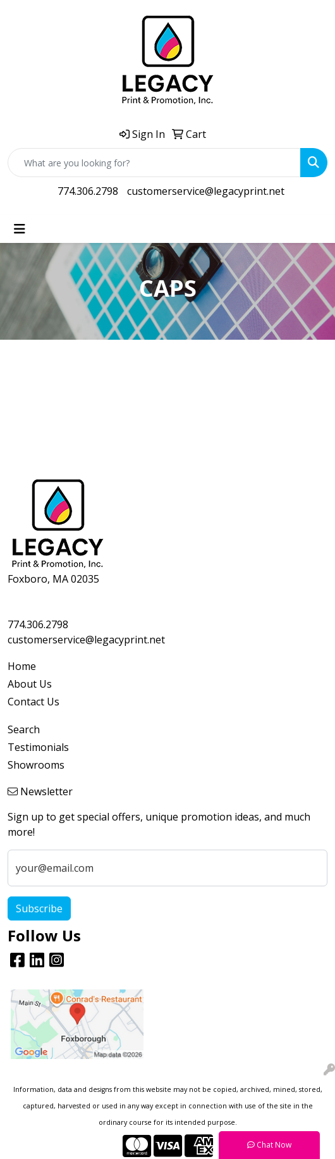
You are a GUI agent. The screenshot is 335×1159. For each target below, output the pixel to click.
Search (24, 729)
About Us (30, 684)
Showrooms (36, 765)
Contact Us (33, 702)
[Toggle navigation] (19, 229)
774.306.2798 (88, 191)
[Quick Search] (154, 162)
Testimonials (38, 747)
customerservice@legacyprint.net (205, 191)
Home (22, 666)
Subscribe (39, 908)
